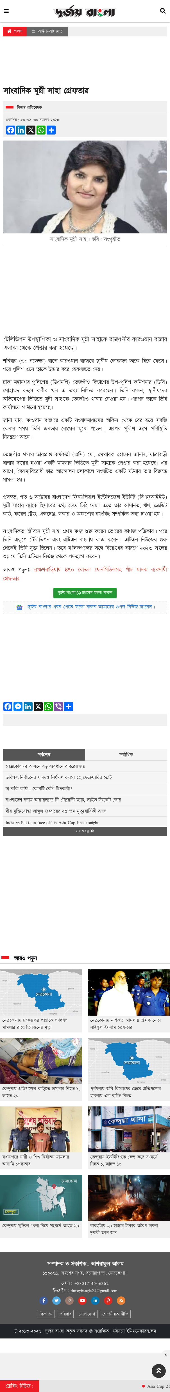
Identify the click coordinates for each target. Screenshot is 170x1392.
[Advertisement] (85, 62)
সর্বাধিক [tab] (126, 754)
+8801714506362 (91, 1283)
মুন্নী (85, 339)
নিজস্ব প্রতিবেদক (29, 107)
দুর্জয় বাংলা (54, 1331)
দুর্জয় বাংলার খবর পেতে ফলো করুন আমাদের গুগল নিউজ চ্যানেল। (91, 606)
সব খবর (85, 831)
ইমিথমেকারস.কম (141, 1331)
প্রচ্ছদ (14, 31)
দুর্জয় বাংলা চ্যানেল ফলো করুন (85, 593)
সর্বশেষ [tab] (44, 754)
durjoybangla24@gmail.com (94, 1290)
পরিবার (65, 1314)
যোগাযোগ (86, 1314)
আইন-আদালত (47, 31)
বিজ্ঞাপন (46, 1314)
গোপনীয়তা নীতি (115, 1314)
